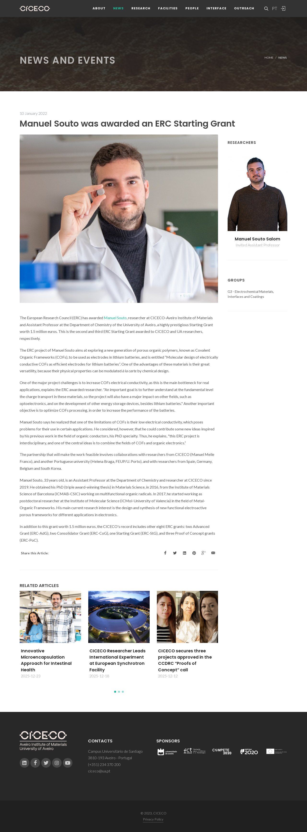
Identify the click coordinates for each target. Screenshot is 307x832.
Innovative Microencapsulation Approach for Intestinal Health (46, 660)
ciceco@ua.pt (99, 771)
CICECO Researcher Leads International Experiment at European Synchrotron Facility (117, 660)
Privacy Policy (153, 819)
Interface (216, 9)
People (192, 9)
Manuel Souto (115, 317)
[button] (115, 692)
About (99, 9)
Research (140, 9)
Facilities (168, 9)
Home (269, 57)
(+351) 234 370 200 (104, 764)
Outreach (244, 9)
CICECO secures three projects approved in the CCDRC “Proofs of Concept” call (185, 660)
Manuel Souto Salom (257, 239)
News (118, 9)
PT (274, 9)
